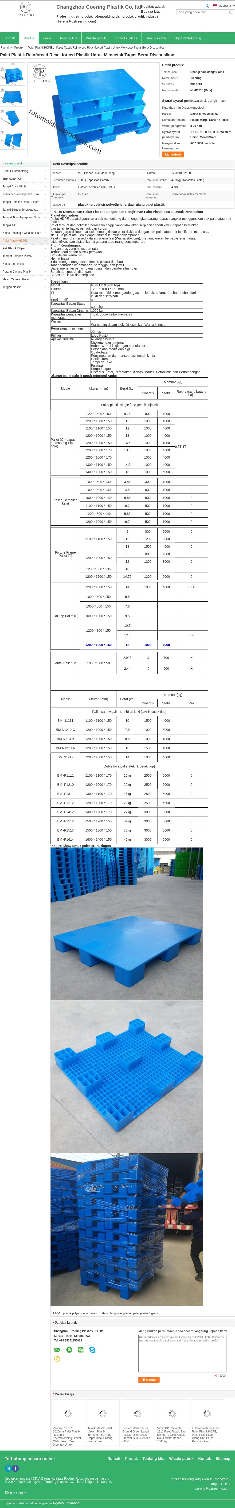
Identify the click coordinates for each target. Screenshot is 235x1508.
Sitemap (223, 1459)
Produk (29, 38)
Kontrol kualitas (125, 38)
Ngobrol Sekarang (188, 38)
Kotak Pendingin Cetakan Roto (22, 233)
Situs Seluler (16, 1493)
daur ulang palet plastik (116, 1313)
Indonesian (225, 5)
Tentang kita (68, 38)
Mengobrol (173, 154)
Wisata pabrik (96, 38)
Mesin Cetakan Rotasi (16, 279)
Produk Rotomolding (15, 171)
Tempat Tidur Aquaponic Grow (21, 217)
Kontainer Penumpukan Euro (21, 194)
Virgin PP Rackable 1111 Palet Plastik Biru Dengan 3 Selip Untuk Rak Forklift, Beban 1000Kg (171, 1435)
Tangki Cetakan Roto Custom (21, 202)
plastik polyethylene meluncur (81, 1313)
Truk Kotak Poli (12, 178)
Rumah (9, 38)
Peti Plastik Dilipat (14, 248)
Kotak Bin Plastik (13, 264)
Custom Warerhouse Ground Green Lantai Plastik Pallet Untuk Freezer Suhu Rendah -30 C (136, 1435)
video (47, 38)
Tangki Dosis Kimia (14, 186)
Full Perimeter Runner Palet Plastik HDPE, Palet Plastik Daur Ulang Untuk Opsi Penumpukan (205, 1435)
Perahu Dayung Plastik (17, 271)
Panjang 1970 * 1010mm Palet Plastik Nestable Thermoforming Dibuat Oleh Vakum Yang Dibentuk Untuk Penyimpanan (67, 1438)
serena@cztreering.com (212, 1488)
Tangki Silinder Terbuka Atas (20, 209)
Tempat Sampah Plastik (17, 256)
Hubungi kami (156, 38)
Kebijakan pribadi (17, 1478)
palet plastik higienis (145, 1313)
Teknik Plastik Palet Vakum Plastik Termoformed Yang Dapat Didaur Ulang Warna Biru (100, 1435)
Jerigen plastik (12, 287)
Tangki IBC (9, 225)
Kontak (204, 1459)
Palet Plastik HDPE (40, 47)
